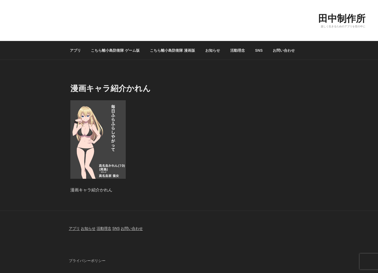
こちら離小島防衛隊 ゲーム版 (115, 50)
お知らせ (212, 50)
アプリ (75, 50)
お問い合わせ (284, 50)
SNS (259, 50)
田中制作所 (341, 18)
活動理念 (237, 50)
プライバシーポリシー (87, 261)
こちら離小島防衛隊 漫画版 (172, 50)
